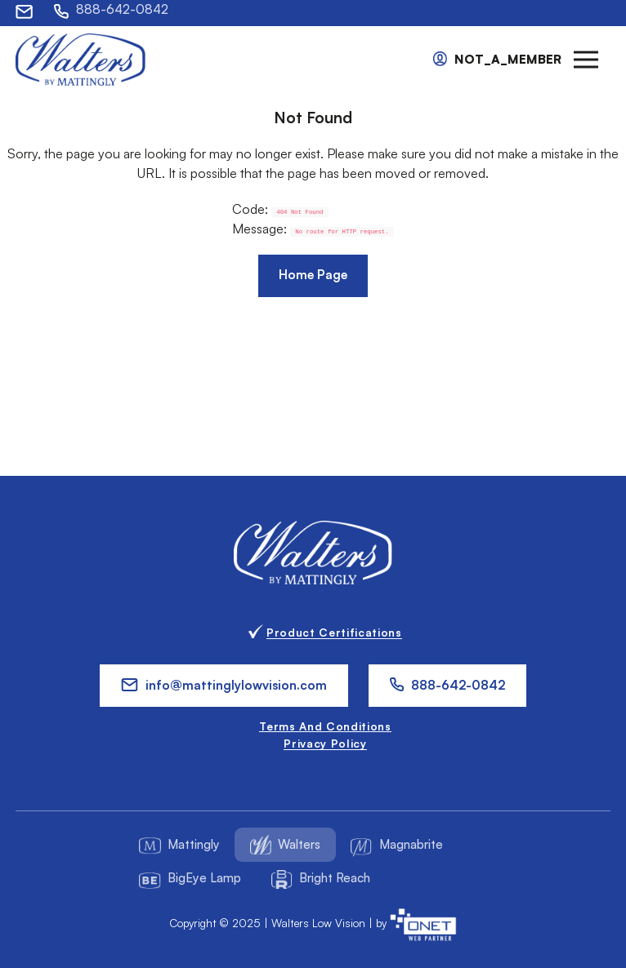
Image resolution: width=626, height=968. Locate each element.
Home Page (313, 274)
